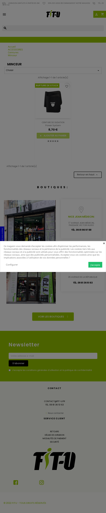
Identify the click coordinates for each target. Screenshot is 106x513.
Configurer (12, 264)
